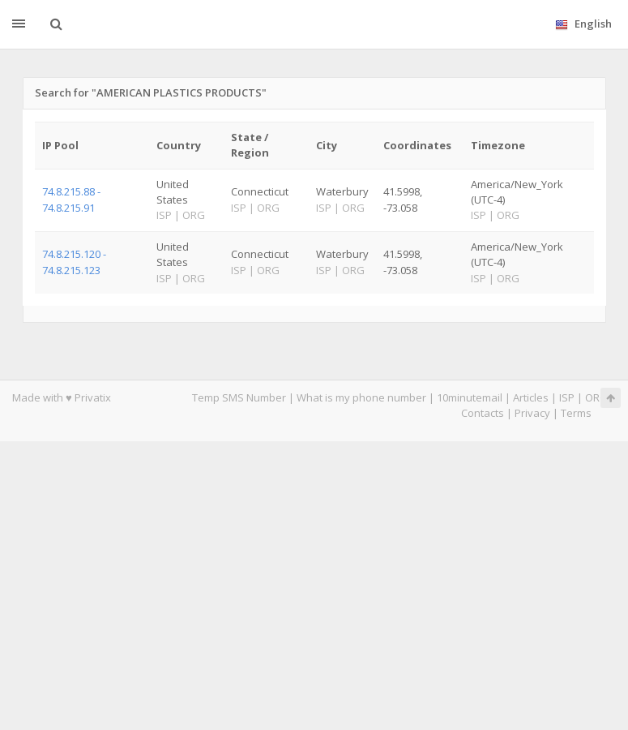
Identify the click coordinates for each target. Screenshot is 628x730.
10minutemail (469, 397)
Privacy (532, 413)
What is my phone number (361, 397)
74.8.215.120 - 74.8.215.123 (74, 262)
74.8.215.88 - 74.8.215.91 (71, 199)
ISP (567, 397)
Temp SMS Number (239, 397)
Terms (576, 413)
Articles (531, 397)
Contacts (482, 413)
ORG (596, 397)
